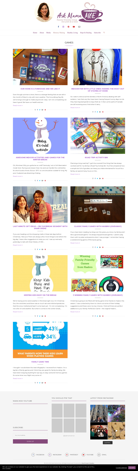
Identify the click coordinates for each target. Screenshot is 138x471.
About (42, 33)
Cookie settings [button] (121, 468)
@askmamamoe (69, 436)
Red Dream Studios (88, 463)
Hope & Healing (86, 33)
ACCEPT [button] (131, 467)
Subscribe (97, 33)
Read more (18, 105)
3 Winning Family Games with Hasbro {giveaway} (98, 295)
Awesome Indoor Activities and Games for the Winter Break (40, 159)
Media (48, 33)
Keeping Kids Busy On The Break (40, 295)
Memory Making (59, 33)
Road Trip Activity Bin (98, 158)
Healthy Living (72, 33)
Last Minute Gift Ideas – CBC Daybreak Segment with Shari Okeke (40, 227)
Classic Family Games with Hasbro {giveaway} (98, 226)
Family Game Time (40, 362)
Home (35, 33)
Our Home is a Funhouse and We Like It (40, 89)
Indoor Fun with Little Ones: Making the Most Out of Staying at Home (97, 90)
